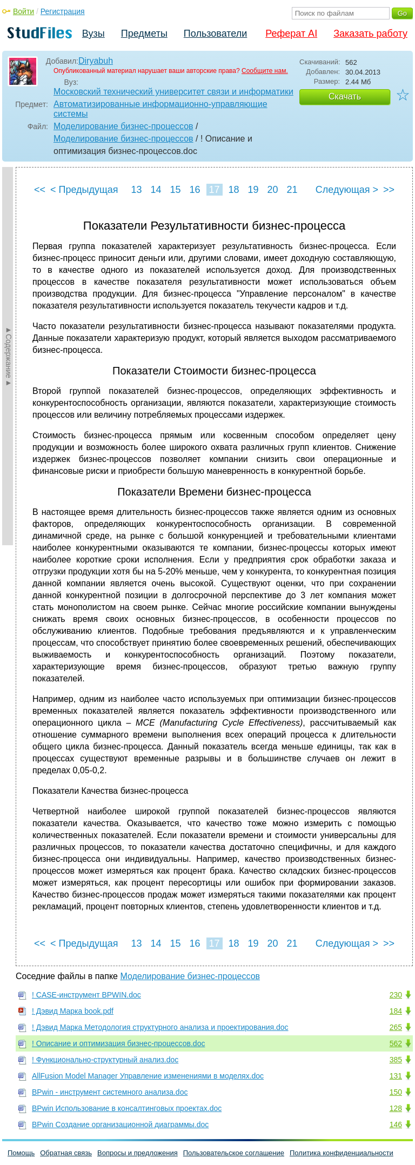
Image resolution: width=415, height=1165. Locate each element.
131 (396, 1076)
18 (233, 189)
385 (396, 1059)
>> (388, 189)
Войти (23, 11)
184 (396, 1011)
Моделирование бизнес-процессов (123, 126)
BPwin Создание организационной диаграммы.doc (120, 1124)
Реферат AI (291, 33)
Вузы (93, 33)
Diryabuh (95, 60)
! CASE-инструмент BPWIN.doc (86, 994)
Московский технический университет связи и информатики (173, 91)
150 (396, 1092)
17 (214, 189)
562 (396, 1043)
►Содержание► (8, 356)
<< (39, 189)
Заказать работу (370, 33)
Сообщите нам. (265, 71)
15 (175, 189)
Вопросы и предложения (137, 1153)
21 (291, 189)
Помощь (21, 1153)
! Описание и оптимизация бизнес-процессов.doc (118, 1043)
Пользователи (215, 33)
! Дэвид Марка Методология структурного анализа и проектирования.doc (160, 1027)
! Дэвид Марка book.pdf (72, 1011)
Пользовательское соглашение (233, 1153)
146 (396, 1124)
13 (136, 189)
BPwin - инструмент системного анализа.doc (110, 1092)
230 (396, 994)
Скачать (345, 96)
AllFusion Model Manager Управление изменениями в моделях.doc (148, 1076)
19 (252, 189)
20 (272, 189)
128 (396, 1108)
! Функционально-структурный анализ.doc (105, 1059)
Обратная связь (66, 1153)
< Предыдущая (84, 189)
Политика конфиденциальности (341, 1153)
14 (155, 189)
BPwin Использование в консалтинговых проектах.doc (127, 1108)
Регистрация (63, 11)
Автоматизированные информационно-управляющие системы (160, 108)
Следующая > (347, 189)
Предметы (144, 33)
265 (396, 1027)
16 (194, 189)
